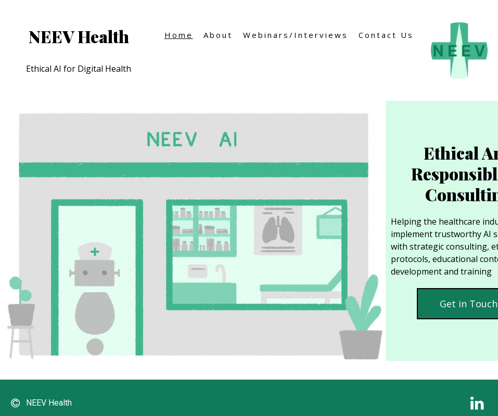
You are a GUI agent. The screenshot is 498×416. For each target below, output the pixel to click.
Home (178, 35)
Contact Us (386, 35)
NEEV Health (79, 36)
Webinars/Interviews (295, 35)
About (218, 35)
